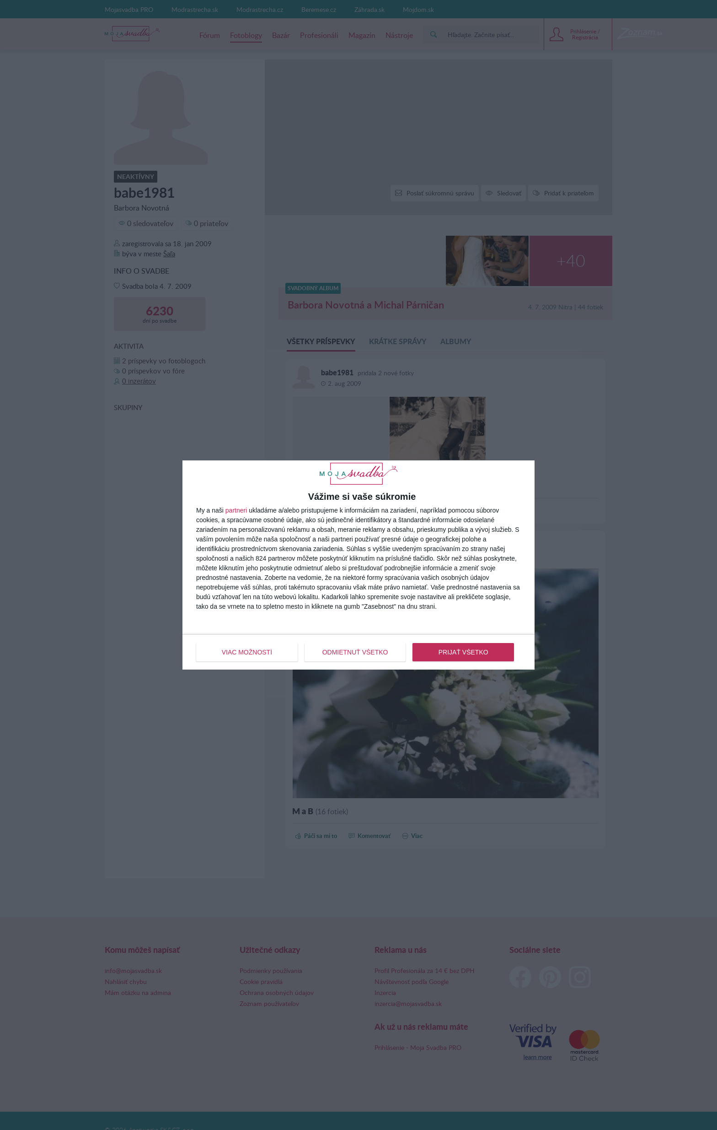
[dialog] (358, 564)
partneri (236, 510)
